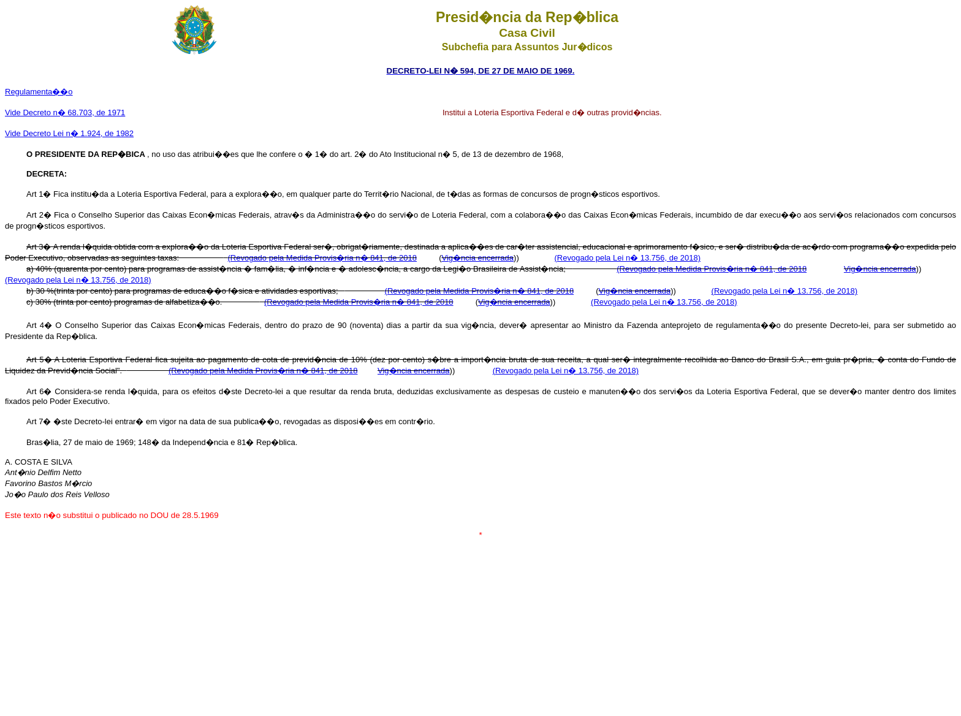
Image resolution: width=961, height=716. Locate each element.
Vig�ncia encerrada (478, 257)
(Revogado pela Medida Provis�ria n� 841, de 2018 (322, 257)
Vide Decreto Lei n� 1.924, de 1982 (69, 133)
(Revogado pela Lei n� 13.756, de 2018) (628, 257)
